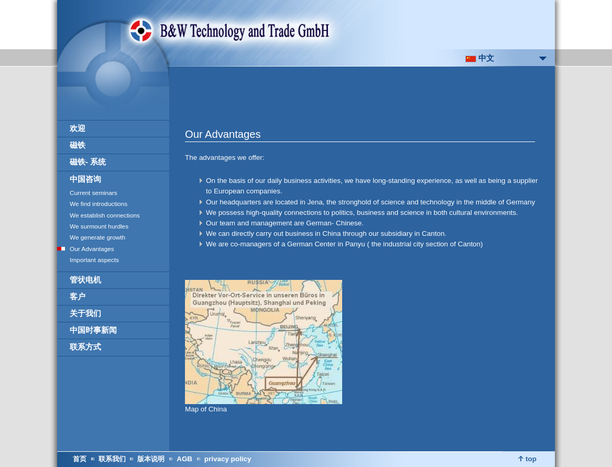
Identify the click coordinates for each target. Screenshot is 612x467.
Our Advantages (92, 249)
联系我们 (112, 459)
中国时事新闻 (93, 330)
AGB (184, 459)
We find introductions (98, 204)
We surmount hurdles (99, 226)
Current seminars (93, 193)
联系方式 (85, 347)
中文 (479, 58)
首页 (79, 459)
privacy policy (228, 459)
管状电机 (85, 280)
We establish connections (105, 215)
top (527, 459)
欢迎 (77, 128)
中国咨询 (85, 179)
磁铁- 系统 (88, 162)
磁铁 (77, 145)
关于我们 (85, 313)
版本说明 (151, 459)
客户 (77, 296)
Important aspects (94, 260)
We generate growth (97, 237)
